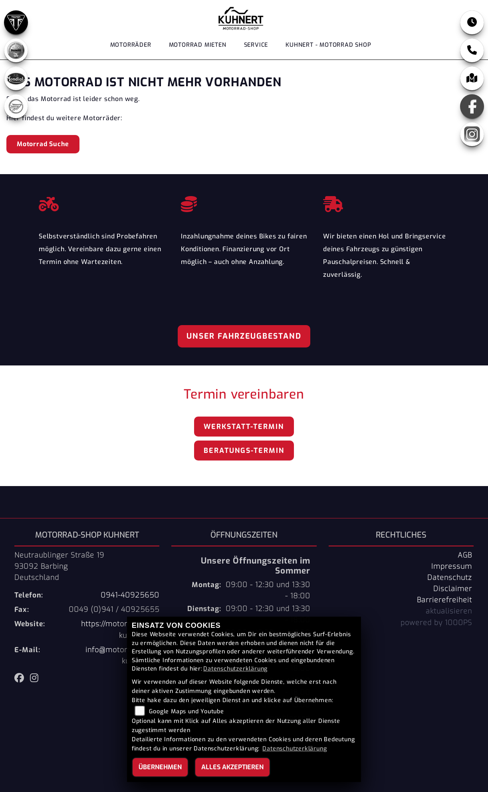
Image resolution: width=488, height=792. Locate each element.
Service (256, 45)
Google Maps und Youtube (186, 711)
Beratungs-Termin (244, 450)
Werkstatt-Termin (244, 426)
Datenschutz (449, 577)
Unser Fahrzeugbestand (244, 336)
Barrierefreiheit (444, 600)
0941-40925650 (130, 595)
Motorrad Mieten (197, 45)
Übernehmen (160, 767)
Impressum (451, 566)
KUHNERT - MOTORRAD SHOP (328, 45)
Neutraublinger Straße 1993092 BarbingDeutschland (59, 566)
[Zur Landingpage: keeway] (16, 106)
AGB (465, 555)
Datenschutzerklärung (235, 669)
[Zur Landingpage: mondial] (16, 78)
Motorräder (130, 45)
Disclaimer (452, 589)
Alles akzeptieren (232, 767)
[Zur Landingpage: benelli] (16, 50)
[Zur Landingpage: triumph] (16, 22)
